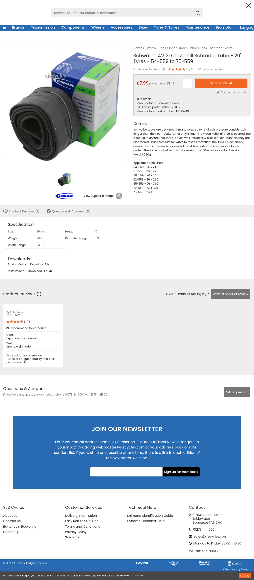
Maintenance (197, 27)
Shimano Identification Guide (150, 515)
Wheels (97, 27)
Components (73, 27)
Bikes (143, 27)
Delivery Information (81, 515)
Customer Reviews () (149, 69)
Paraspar (246, 569)
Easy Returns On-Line (81, 521)
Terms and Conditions (82, 526)
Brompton (225, 27)
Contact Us (12, 521)
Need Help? (12, 532)
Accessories (121, 27)
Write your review (210, 69)
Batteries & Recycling (20, 526)
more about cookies (132, 575)
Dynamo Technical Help (146, 521)
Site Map (72, 537)
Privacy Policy (76, 532)
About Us (10, 515)
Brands (18, 27)
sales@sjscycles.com (210, 536)
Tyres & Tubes (166, 27)
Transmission (43, 27)
